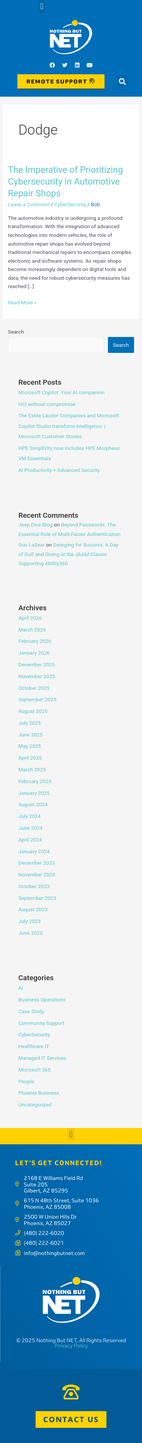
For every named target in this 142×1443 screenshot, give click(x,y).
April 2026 (30, 618)
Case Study (31, 1011)
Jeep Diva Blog (35, 525)
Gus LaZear (31, 545)
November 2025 (36, 676)
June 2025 (30, 735)
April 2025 (30, 758)
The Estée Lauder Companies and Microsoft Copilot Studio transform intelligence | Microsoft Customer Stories (68, 425)
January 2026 (34, 653)
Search (16, 332)
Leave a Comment (29, 204)
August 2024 (32, 804)
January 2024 (34, 851)
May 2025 (29, 746)
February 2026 (34, 641)
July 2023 (29, 921)
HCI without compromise (46, 404)
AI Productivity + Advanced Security (59, 470)
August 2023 (32, 909)
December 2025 (36, 664)
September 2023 (37, 898)
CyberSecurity (70, 204)
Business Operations (42, 999)
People (26, 1081)
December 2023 (36, 863)
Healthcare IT (33, 1046)
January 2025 (34, 793)
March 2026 (32, 630)
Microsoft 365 (34, 1070)
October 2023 (33, 886)
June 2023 (30, 933)
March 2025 (32, 769)
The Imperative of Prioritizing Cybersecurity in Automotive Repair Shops (65, 182)
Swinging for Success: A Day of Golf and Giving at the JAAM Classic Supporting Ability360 (68, 554)
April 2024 (30, 840)
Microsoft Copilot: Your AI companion (61, 392)
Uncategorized (34, 1104)
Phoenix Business (38, 1093)
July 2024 (29, 816)
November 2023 (36, 874)
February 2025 (34, 781)
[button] (41, 6)
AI (20, 988)
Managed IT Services (42, 1058)
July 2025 (29, 723)
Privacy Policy (71, 1345)
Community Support (41, 1023)
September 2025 (37, 699)
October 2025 (33, 688)
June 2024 (30, 828)
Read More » (22, 302)
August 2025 (32, 711)
